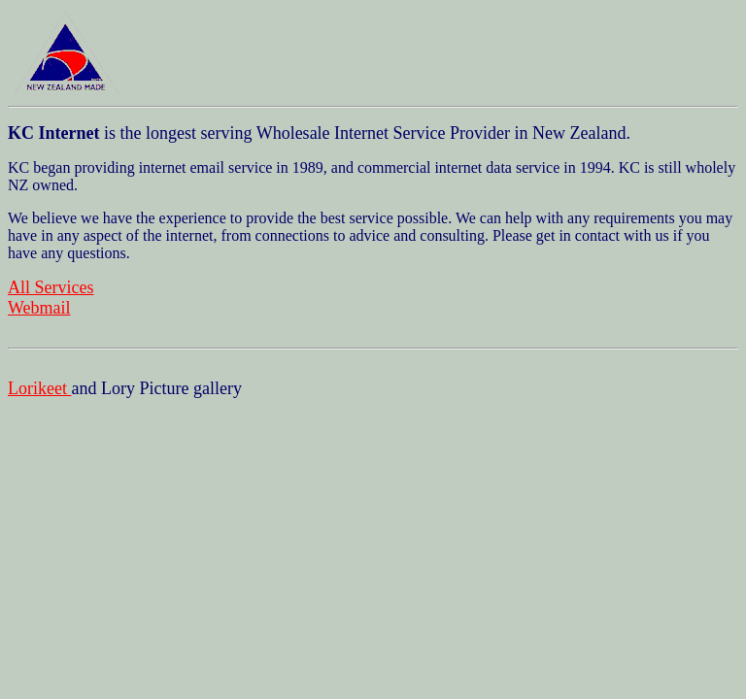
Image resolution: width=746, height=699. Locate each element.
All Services (50, 287)
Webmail (39, 307)
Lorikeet (39, 388)
